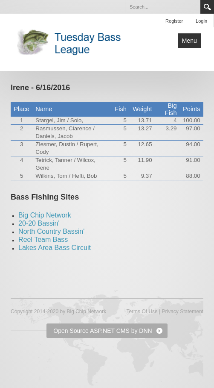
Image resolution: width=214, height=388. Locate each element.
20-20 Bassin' (38, 223)
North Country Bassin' (51, 231)
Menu (189, 40)
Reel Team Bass (43, 239)
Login (201, 21)
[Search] (162, 7)
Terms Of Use (141, 312)
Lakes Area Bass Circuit (54, 247)
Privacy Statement (182, 312)
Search (207, 7)
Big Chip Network (44, 215)
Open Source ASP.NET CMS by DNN (102, 330)
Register (174, 21)
